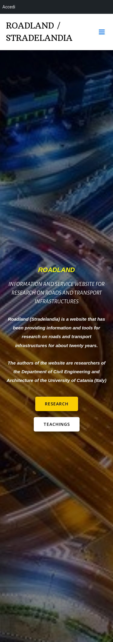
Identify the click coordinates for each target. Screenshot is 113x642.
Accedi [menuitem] (8, 7)
